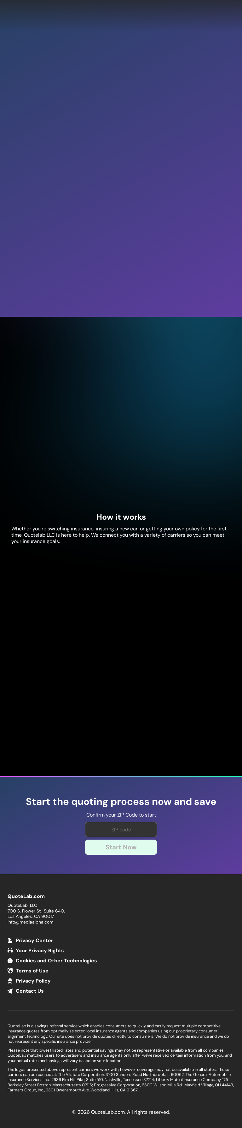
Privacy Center (34, 940)
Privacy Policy (33, 980)
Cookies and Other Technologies (56, 960)
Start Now (121, 847)
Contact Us (30, 991)
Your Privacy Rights (40, 950)
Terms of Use (32, 970)
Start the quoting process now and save (121, 802)
